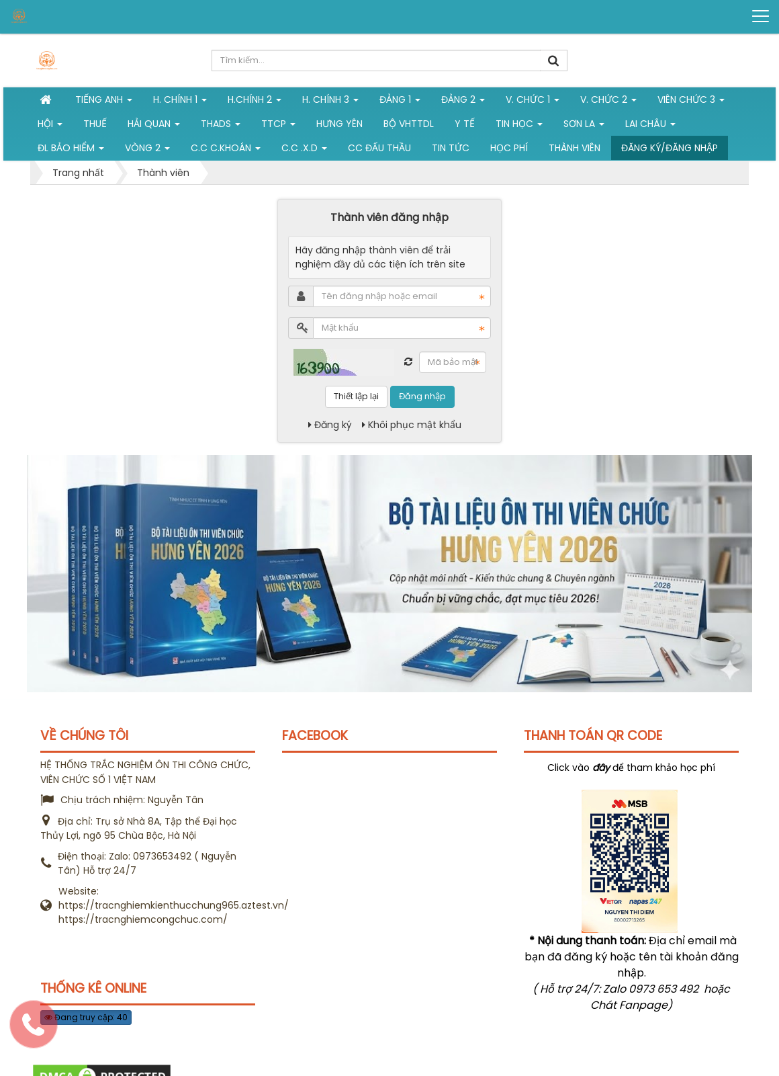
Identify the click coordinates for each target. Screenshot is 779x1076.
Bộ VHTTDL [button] (408, 123)
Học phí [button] (509, 148)
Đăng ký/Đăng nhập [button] (669, 148)
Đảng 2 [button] (463, 102)
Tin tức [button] (450, 148)
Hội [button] (50, 126)
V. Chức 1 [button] (532, 102)
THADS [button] (220, 126)
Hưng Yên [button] (339, 123)
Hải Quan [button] (154, 126)
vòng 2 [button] (147, 150)
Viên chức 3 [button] (691, 102)
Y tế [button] (465, 123)
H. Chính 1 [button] (180, 102)
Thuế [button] (95, 123)
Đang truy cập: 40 (86, 1017)
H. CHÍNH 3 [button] (330, 102)
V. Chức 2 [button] (608, 102)
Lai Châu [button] (650, 126)
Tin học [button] (519, 126)
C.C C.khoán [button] (226, 150)
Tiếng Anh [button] (103, 102)
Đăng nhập (422, 396)
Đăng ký (330, 424)
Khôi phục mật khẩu (411, 424)
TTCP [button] (278, 126)
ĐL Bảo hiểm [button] (71, 150)
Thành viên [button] (574, 148)
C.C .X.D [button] (304, 150)
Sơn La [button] (583, 126)
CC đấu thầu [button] (379, 148)
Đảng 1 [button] (399, 102)
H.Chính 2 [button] (254, 102)
